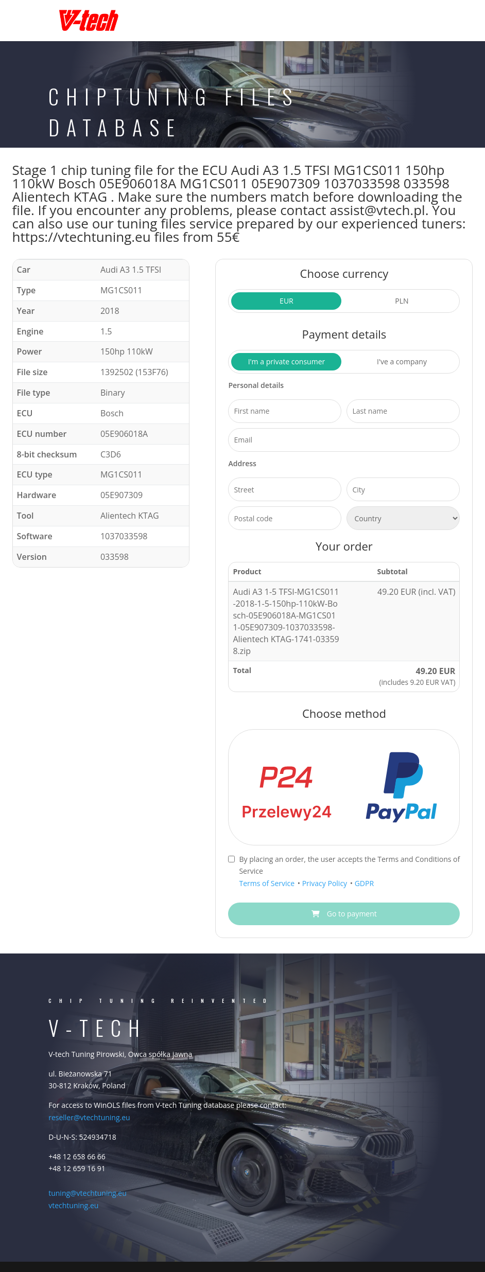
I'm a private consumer (286, 361)
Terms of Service (267, 883)
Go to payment (344, 913)
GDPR (364, 883)
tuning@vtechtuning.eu (87, 1193)
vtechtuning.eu (73, 1205)
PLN (401, 301)
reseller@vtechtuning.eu (89, 1117)
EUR (286, 301)
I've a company (402, 361)
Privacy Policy (325, 883)
